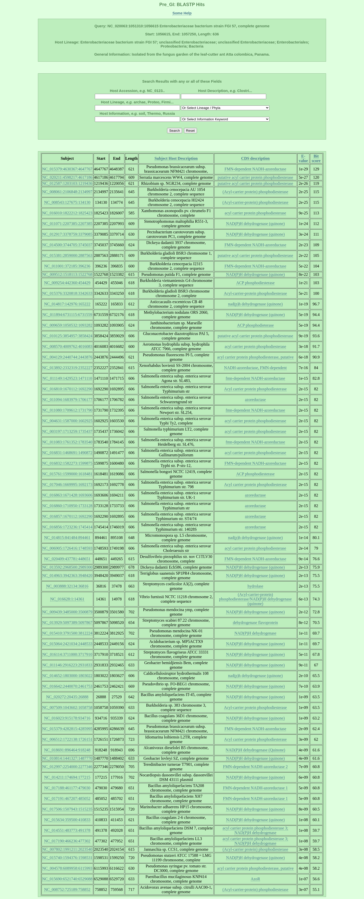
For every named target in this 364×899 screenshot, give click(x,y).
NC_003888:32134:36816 (67, 586)
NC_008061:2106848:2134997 (67, 192)
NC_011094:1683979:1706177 (67, 399)
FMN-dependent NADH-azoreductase (255, 169)
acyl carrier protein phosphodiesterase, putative (255, 357)
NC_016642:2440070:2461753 (67, 686)
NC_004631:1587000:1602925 (67, 421)
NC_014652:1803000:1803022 (67, 675)
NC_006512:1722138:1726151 (67, 739)
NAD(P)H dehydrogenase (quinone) (255, 223)
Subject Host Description (176, 158)
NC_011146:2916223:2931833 (67, 665)
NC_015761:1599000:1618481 (67, 474)
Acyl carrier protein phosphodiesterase (255, 389)
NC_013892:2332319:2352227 (67, 368)
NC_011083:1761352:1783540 (67, 442)
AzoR (255, 879)
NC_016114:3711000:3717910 (67, 654)
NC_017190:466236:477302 (67, 841)
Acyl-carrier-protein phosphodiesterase (255, 293)
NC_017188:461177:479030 (67, 788)
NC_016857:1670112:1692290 (67, 516)
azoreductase (255, 399)
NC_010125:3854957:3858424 (67, 336)
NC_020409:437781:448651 (67, 559)
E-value (303, 158)
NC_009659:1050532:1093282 (67, 325)
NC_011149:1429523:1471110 (67, 378)
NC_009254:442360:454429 (67, 283)
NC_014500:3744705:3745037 (67, 245)
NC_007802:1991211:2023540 (67, 849)
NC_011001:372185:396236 (67, 266)
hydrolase (255, 586)
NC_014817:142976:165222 (67, 304)
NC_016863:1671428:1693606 (67, 495)
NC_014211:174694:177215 (67, 777)
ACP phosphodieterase (255, 325)
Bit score (316, 158)
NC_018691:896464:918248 (67, 750)
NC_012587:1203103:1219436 (67, 183)
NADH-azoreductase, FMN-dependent (255, 368)
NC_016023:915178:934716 (67, 718)
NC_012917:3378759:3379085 (67, 234)
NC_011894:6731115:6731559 (67, 314)
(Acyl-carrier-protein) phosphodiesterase (255, 202)
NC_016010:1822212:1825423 (67, 213)
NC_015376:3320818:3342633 (67, 293)
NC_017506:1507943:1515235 (67, 809)
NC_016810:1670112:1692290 (67, 389)
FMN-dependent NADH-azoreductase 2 (255, 767)
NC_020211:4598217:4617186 (67, 177)
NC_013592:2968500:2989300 (67, 567)
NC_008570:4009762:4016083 (67, 346)
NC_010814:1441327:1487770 (67, 758)
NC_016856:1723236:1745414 (67, 527)
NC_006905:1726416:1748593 (67, 548)
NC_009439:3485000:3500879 (67, 612)
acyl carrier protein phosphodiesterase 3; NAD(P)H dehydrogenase (255, 830)
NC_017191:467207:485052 (67, 798)
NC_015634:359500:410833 (67, 820)
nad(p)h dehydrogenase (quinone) (255, 304)
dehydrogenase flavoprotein (255, 622)
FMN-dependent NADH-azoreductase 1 (255, 788)
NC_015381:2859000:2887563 (67, 255)
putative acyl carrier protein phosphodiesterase (255, 177)
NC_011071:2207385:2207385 (67, 223)
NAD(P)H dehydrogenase (255, 633)
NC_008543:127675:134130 (67, 202)
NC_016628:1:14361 (67, 599)
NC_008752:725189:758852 (67, 889)
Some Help (182, 13)
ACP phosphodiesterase (255, 283)
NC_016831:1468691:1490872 (67, 453)
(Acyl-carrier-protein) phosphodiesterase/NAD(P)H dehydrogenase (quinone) (255, 599)
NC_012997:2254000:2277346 (67, 767)
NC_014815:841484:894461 (67, 537)
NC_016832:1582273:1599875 (67, 463)
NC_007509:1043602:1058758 (67, 707)
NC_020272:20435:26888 (67, 697)
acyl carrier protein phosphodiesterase (255, 213)
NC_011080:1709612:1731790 (67, 410)
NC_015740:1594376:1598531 (67, 858)
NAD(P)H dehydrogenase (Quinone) (255, 750)
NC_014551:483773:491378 (67, 830)
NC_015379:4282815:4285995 (67, 729)
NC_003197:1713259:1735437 (67, 431)
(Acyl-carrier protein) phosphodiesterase (255, 192)
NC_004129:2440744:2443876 (67, 357)
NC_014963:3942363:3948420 (67, 575)
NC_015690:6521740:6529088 (67, 879)
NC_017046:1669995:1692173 (67, 484)
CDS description (255, 158)
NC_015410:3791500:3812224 (67, 633)
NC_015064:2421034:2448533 (67, 644)
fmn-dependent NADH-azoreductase (255, 378)
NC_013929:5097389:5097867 (67, 622)
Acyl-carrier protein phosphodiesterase (255, 707)
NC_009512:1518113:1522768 (67, 274)
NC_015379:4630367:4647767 (67, 169)
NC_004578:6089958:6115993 (67, 868)
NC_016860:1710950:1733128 (67, 506)
